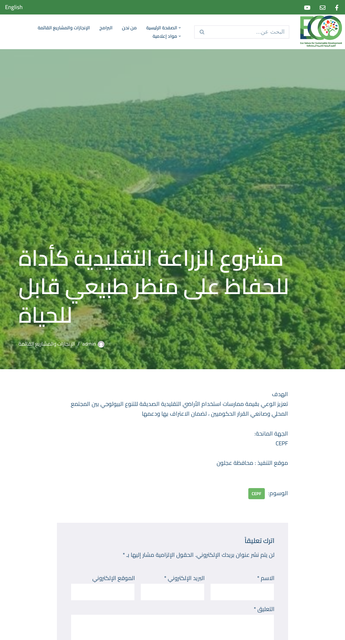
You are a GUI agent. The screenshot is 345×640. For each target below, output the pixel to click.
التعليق (264, 609)
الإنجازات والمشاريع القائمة (64, 28)
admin (89, 344)
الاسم (266, 578)
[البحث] (249, 32)
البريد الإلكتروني (184, 578)
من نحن (129, 28)
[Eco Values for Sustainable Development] (319, 31)
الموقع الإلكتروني (113, 578)
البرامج (106, 28)
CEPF (256, 493)
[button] (179, 28)
